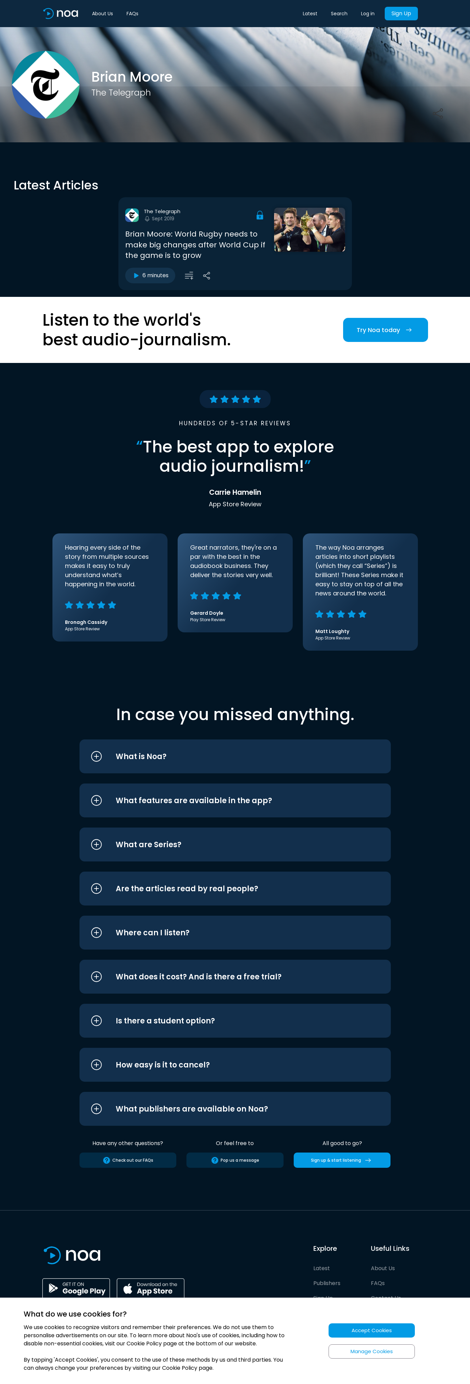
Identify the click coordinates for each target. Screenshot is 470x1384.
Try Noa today (386, 330)
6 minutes (150, 275)
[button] (222, 756)
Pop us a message (235, 1160)
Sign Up (401, 13)
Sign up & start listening (342, 1160)
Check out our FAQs (128, 1160)
